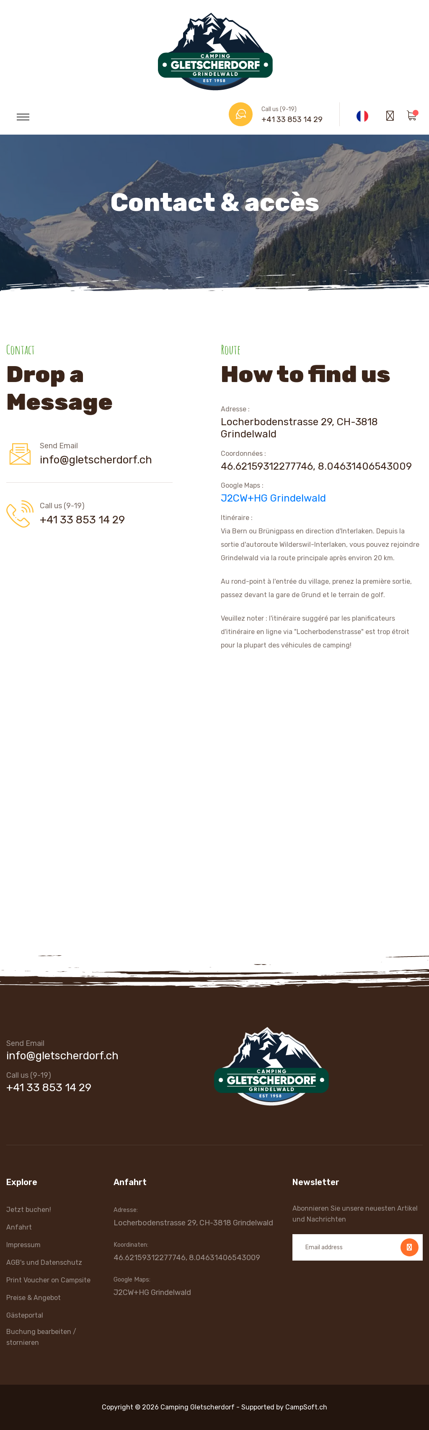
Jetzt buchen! (28, 1210)
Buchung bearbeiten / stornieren (41, 1337)
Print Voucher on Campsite (48, 1280)
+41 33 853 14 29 (292, 119)
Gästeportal (24, 1315)
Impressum (23, 1245)
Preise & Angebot (33, 1298)
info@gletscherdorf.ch (96, 459)
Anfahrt (19, 1227)
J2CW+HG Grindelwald (273, 498)
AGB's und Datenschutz (44, 1262)
